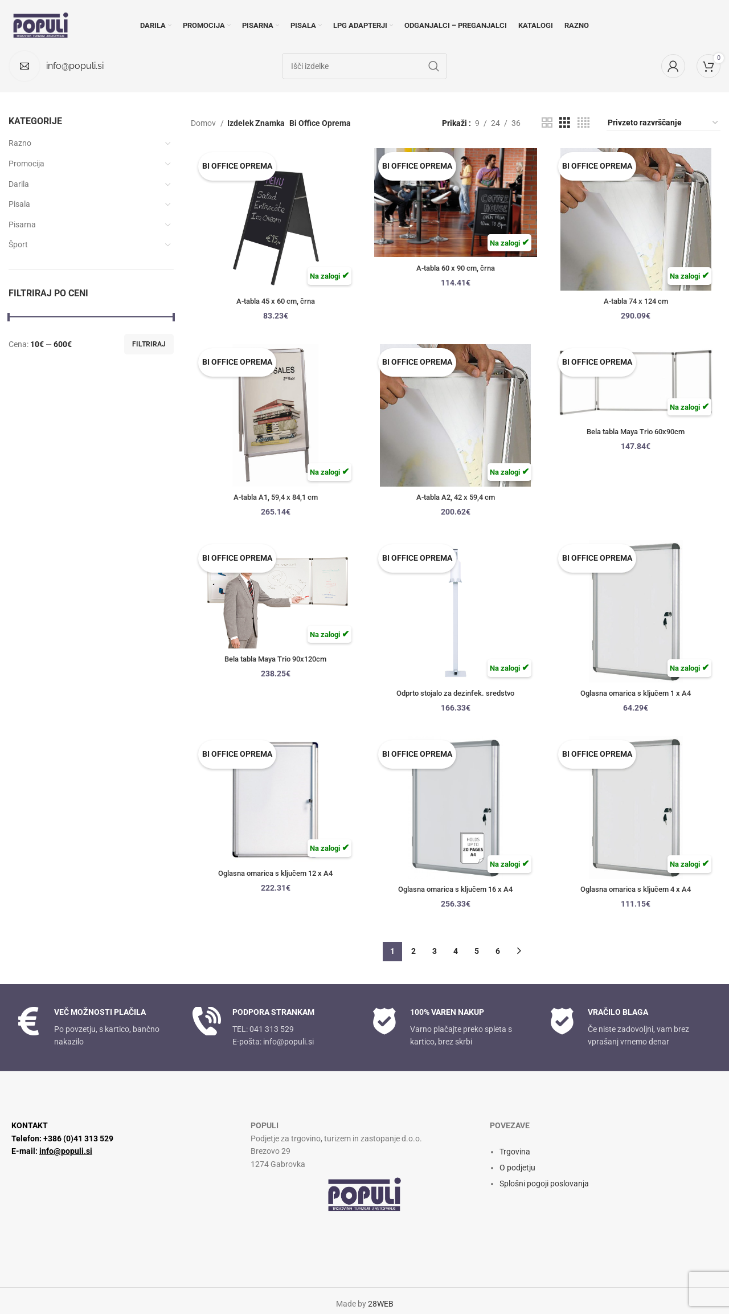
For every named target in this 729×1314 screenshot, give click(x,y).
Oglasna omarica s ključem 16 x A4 (455, 888)
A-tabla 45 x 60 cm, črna (273, 300)
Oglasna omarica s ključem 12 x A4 (273, 874)
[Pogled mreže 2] (547, 123)
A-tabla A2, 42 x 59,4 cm (455, 496)
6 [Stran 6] (497, 944)
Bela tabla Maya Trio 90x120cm (273, 660)
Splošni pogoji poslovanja (544, 1176)
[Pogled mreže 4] (583, 123)
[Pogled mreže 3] (564, 123)
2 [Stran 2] (413, 944)
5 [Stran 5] (476, 944)
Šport (18, 244)
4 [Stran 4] (455, 944)
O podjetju (517, 1160)
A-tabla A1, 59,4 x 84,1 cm (273, 496)
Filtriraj (149, 344)
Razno (20, 143)
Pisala (19, 204)
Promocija (26, 163)
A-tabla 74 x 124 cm (637, 300)
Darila (19, 184)
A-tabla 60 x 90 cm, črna (455, 269)
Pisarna (22, 224)
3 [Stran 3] (434, 944)
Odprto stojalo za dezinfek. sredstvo (455, 692)
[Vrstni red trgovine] (663, 123)
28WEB (381, 1297)
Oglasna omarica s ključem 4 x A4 (638, 888)
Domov (204, 123)
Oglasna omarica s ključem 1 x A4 (638, 692)
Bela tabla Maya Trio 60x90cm (638, 432)
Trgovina (514, 1144)
